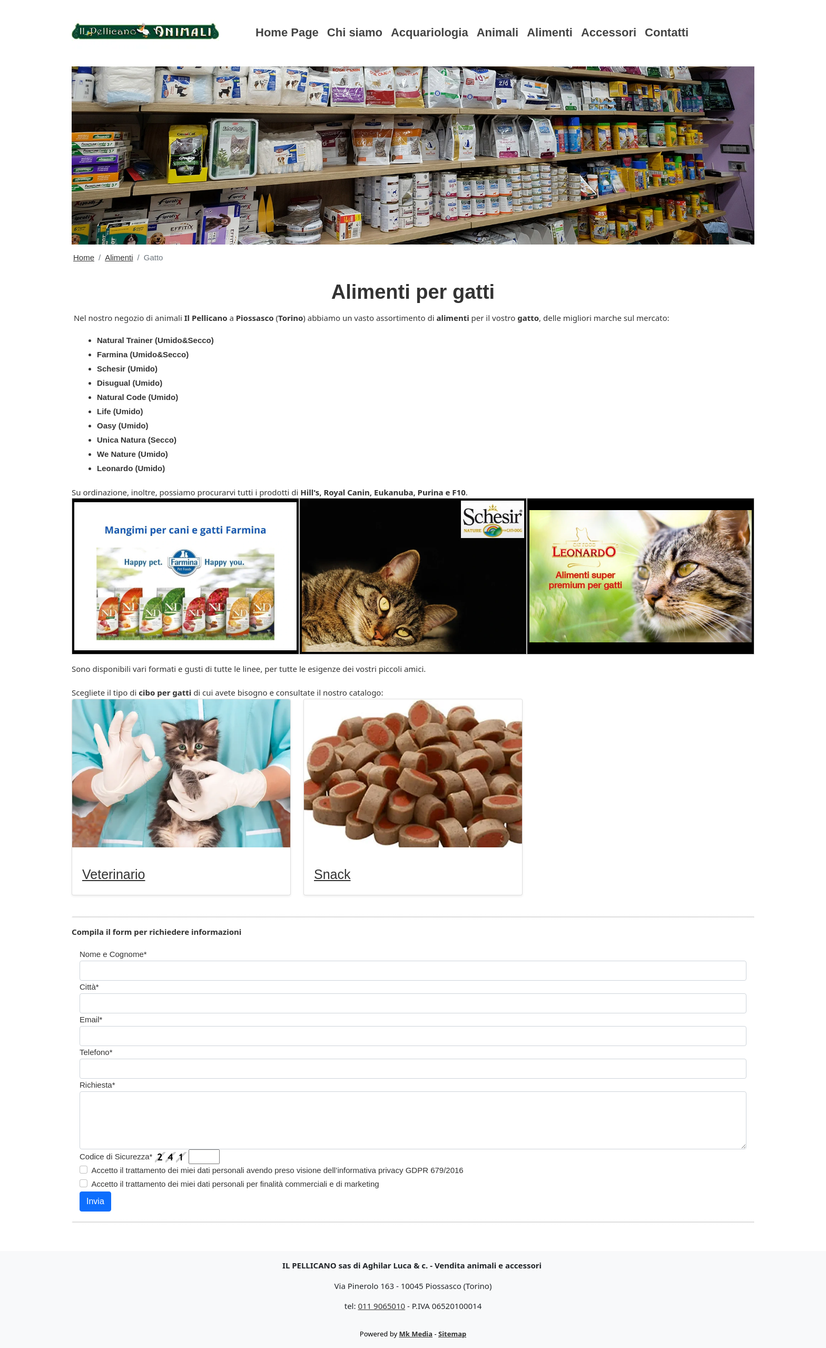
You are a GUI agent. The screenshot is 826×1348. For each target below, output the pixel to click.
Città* (89, 986)
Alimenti (550, 32)
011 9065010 (381, 1306)
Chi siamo (354, 32)
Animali (497, 32)
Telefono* (96, 1052)
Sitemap (452, 1334)
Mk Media (415, 1334)
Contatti (667, 32)
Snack (332, 874)
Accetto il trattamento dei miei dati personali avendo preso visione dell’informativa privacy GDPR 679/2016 (278, 1170)
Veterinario (113, 874)
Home (83, 257)
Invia (95, 1201)
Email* (91, 1019)
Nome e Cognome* (113, 954)
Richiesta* (97, 1084)
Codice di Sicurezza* (116, 1156)
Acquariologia (429, 32)
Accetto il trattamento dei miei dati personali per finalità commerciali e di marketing (235, 1183)
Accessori (608, 32)
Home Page (287, 32)
